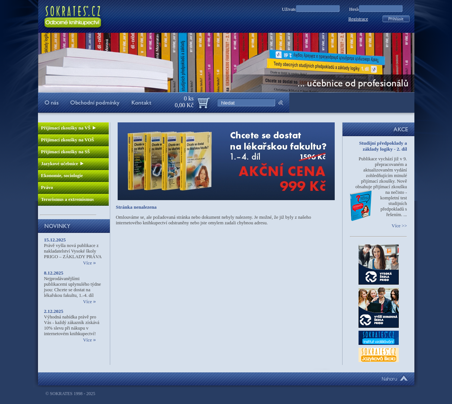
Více (89, 263)
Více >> (399, 225)
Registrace (358, 19)
